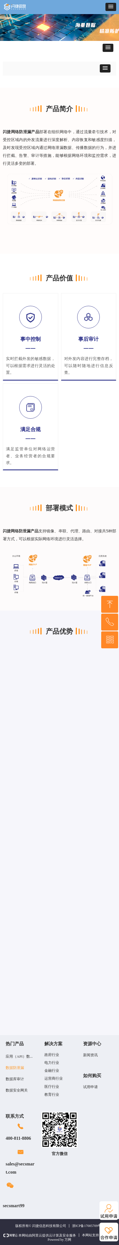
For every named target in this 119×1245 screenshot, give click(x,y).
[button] (110, 7)
